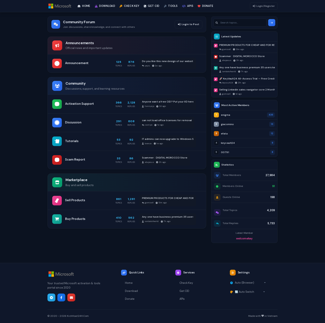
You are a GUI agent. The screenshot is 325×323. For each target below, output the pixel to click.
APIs (182, 299)
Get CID (184, 291)
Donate (130, 299)
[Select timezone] (250, 282)
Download (131, 291)
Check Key (186, 283)
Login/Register (264, 6)
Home (129, 283)
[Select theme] (250, 292)
